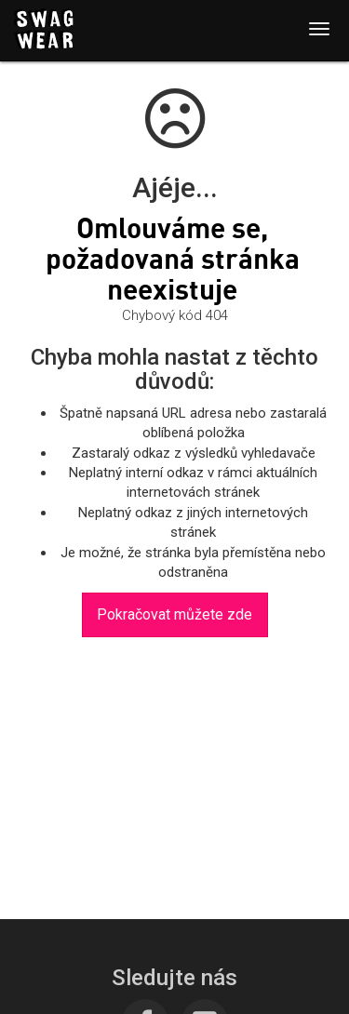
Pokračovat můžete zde (174, 614)
